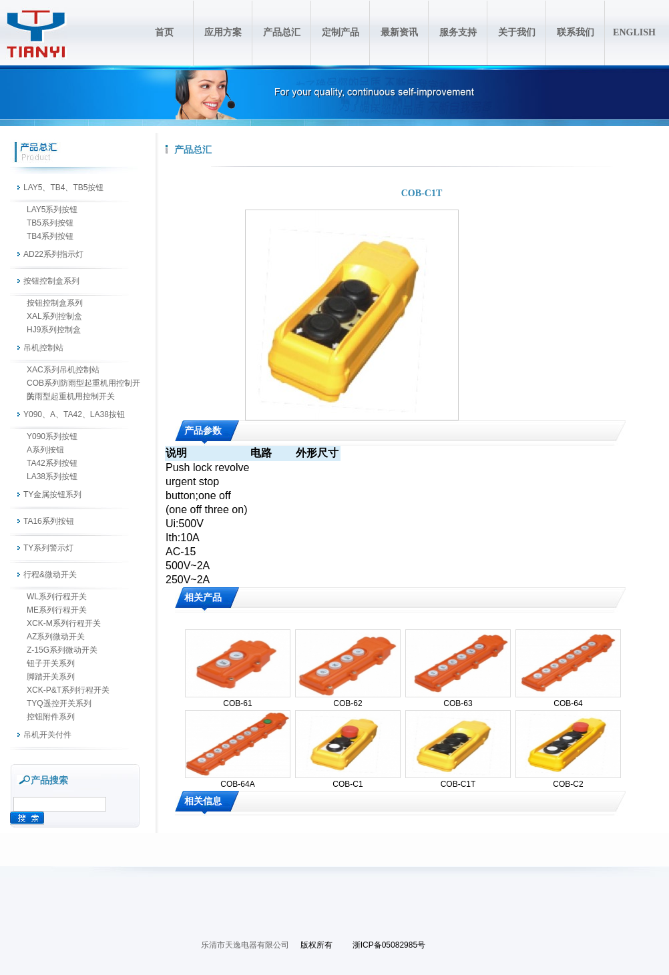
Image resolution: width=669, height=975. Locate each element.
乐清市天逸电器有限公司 (245, 945)
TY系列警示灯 (48, 548)
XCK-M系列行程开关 (64, 623)
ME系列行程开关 (57, 610)
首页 (164, 32)
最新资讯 (399, 32)
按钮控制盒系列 (51, 281)
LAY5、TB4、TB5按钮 (63, 187)
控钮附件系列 (51, 716)
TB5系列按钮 (50, 223)
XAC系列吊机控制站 (63, 369)
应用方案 (223, 32)
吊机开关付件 (47, 734)
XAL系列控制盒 (54, 316)
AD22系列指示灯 (53, 254)
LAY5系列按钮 (52, 209)
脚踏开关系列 (51, 676)
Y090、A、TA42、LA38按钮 (74, 414)
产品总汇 (281, 32)
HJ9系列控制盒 (54, 329)
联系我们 (575, 32)
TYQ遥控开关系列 (59, 703)
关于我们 (516, 32)
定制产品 (340, 32)
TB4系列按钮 (50, 236)
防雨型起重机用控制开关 (71, 396)
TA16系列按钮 (48, 521)
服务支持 (458, 32)
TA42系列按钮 (52, 463)
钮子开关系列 (51, 663)
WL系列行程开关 (57, 596)
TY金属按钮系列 (52, 494)
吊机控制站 (43, 347)
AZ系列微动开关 (56, 636)
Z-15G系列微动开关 (62, 650)
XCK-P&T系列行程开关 (68, 690)
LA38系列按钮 (52, 476)
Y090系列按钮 (52, 436)
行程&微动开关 (50, 574)
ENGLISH (634, 32)
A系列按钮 (45, 449)
